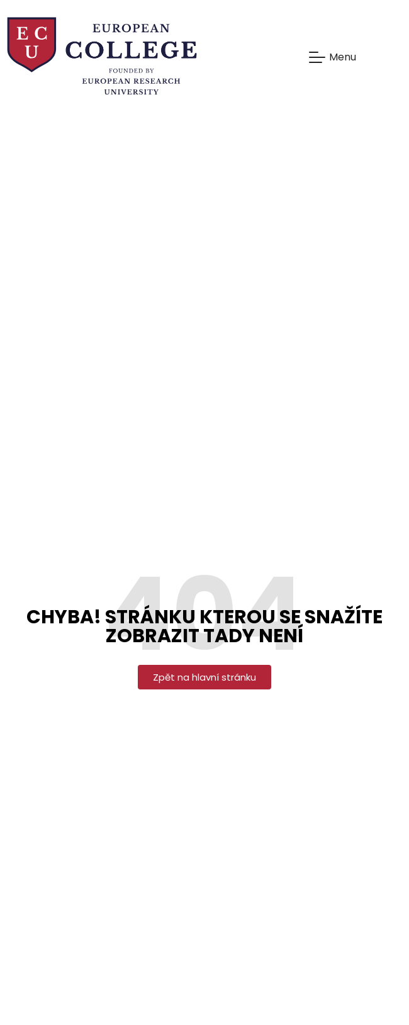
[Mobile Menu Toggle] (332, 57)
